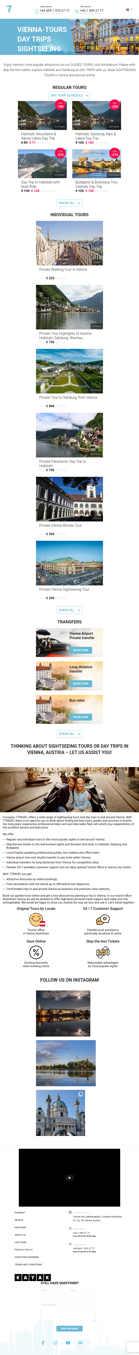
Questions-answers (27, 1257)
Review (19, 1220)
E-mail (73, 1290)
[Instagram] (55, 1344)
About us (20, 1235)
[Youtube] (68, 1344)
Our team (20, 1242)
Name (44, 1290)
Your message (48, 1304)
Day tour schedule (67, 95)
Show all (67, 203)
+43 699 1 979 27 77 (55, 10)
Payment (20, 1212)
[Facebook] (43, 1344)
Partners (20, 1227)
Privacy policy (24, 1249)
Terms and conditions (28, 1264)
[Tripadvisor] (80, 1344)
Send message (69, 1328)
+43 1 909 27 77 (91, 10)
